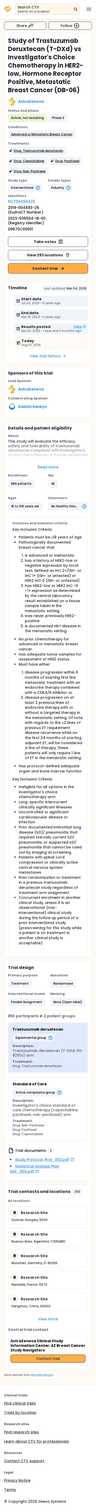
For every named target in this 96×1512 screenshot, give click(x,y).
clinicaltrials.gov (41, 1375)
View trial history (48, 356)
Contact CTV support (24, 1460)
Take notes (48, 241)
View (79, 326)
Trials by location (20, 1412)
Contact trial (48, 268)
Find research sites (21, 1432)
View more (48, 1319)
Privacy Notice (17, 1480)
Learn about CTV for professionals (36, 1441)
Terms (10, 1489)
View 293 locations (48, 255)
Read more (48, 467)
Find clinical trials (20, 1403)
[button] (42, 134)
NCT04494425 (21, 201)
